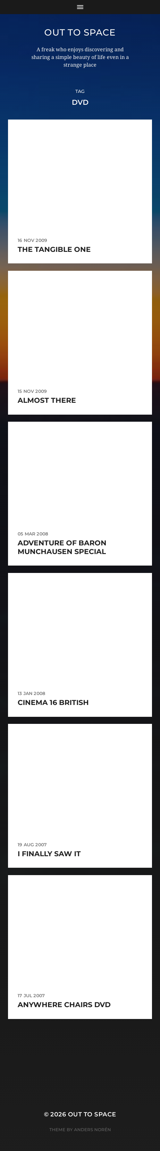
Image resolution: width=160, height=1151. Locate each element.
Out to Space (79, 32)
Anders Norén (92, 1129)
